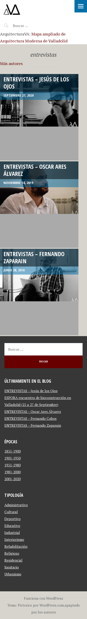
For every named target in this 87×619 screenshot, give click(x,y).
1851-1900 (12, 451)
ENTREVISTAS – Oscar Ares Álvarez (34, 170)
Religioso (11, 553)
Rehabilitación (15, 546)
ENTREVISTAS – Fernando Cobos (30, 418)
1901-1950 (12, 458)
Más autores (11, 63)
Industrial (12, 532)
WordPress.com (51, 605)
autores (50, 612)
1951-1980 (12, 465)
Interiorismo (14, 539)
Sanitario (11, 567)
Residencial (13, 560)
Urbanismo (12, 574)
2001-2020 (12, 479)
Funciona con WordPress (43, 598)
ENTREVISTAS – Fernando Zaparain (33, 257)
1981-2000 (12, 472)
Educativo (12, 525)
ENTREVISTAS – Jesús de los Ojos (36, 82)
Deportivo (12, 518)
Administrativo (16, 505)
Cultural (11, 511)
